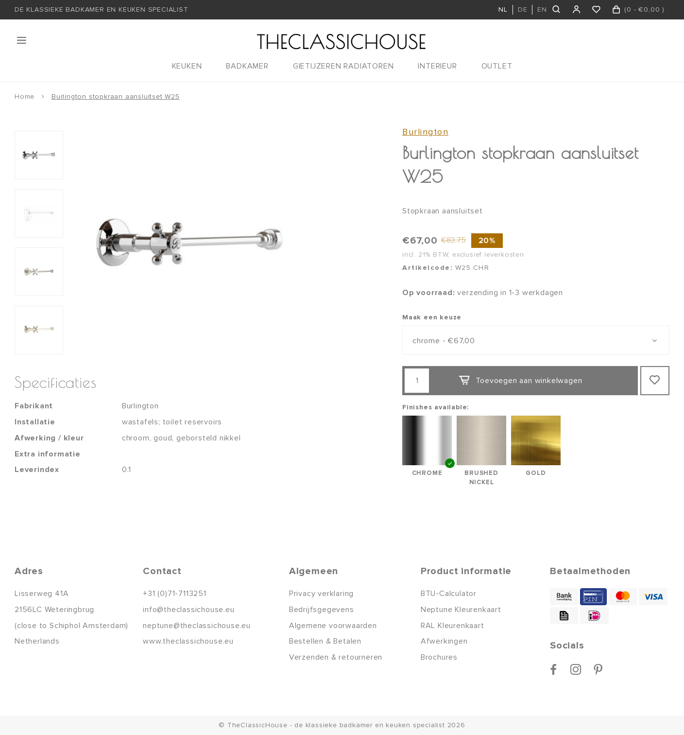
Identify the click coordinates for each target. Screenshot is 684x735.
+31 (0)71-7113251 (174, 593)
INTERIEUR (437, 66)
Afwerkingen (444, 641)
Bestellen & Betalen (325, 641)
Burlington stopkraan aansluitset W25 (115, 96)
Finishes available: (435, 407)
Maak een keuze (432, 317)
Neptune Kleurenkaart (461, 609)
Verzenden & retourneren (335, 657)
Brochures (439, 657)
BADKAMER (247, 66)
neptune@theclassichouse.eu (197, 625)
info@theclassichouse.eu (188, 609)
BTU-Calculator (449, 593)
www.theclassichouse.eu (188, 641)
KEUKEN (187, 66)
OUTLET (497, 66)
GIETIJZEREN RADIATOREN (343, 66)
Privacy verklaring (321, 593)
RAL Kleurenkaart (452, 625)
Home (24, 96)
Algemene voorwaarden (333, 625)
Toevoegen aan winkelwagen (520, 380)
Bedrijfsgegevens (321, 609)
